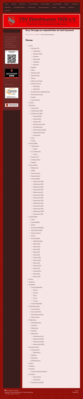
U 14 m (35, 298)
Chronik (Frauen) (35, 176)
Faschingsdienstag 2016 (39, 129)
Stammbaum (36, 379)
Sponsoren (36, 56)
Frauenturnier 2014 (38, 200)
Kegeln (31, 279)
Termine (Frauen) (35, 173)
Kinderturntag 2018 (38, 341)
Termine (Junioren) (36, 233)
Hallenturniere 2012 (38, 211)
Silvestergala (36, 59)
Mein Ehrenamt (35, 75)
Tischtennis (32, 282)
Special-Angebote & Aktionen (39, 371)
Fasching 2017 (37, 121)
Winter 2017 (36, 252)
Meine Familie (37, 377)
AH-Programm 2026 (37, 110)
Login (76, 390)
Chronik (33, 140)
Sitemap (16, 390)
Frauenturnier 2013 (38, 206)
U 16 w (35, 295)
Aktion (33, 70)
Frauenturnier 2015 (38, 197)
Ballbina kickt (34, 168)
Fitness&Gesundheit (34, 306)
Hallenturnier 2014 (38, 203)
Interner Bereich (35, 100)
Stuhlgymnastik (35, 317)
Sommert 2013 (37, 265)
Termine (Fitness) (35, 309)
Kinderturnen (32, 320)
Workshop (33, 355)
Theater (31, 363)
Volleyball (31, 366)
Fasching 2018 (37, 119)
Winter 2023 (36, 246)
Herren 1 (35, 290)
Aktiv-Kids (34, 330)
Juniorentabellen (35, 222)
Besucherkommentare (37, 94)
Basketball (32, 284)
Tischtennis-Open (35, 159)
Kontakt (33, 97)
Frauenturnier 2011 (38, 214)
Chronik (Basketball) (36, 303)
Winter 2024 (36, 244)
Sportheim (32, 368)
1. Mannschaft (35, 146)
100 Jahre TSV (35, 48)
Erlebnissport (34, 333)
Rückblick (33, 67)
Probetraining (36, 352)
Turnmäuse (34, 325)
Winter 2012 (36, 273)
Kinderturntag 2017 (38, 339)
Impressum (7, 392)
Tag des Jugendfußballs (37, 227)
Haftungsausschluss (28, 392)
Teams (33, 219)
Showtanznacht (35, 349)
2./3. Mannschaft (36, 151)
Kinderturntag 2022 (38, 344)
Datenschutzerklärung (16, 392)
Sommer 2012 (37, 271)
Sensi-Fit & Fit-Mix (36, 311)
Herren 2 (35, 292)
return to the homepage (47, 34)
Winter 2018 (36, 249)
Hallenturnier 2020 (38, 181)
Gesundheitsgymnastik (37, 314)
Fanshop (31, 102)
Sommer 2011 (37, 276)
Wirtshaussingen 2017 (39, 124)
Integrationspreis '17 (38, 336)
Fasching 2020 (37, 116)
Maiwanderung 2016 (39, 132)
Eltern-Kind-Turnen (36, 322)
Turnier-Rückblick (35, 178)
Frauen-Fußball (33, 165)
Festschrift (36, 64)
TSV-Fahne (36, 62)
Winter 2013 (36, 268)
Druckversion (9, 390)
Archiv (33, 138)
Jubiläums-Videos (37, 53)
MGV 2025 (36, 89)
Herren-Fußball (33, 143)
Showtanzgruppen (34, 347)
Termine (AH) (35, 108)
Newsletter (32, 374)
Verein (31, 45)
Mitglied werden (35, 72)
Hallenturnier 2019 (38, 184)
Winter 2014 (36, 263)
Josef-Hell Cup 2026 (36, 230)
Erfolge (33, 225)
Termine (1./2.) (35, 157)
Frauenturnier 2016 (38, 195)
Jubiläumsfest (36, 51)
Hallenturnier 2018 (38, 187)
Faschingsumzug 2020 (37, 382)
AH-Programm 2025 (37, 113)
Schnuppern (34, 358)
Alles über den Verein (36, 81)
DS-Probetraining (35, 360)
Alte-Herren (32, 105)
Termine (33, 78)
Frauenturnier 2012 (38, 208)
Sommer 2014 (37, 260)
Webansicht (75, 392)
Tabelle (33, 170)
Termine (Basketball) (36, 287)
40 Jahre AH (36, 135)
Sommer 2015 (37, 257)
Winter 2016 (36, 254)
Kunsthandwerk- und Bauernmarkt (40, 91)
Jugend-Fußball (33, 216)
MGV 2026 (36, 86)
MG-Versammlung (36, 83)
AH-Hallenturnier (38, 127)
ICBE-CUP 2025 (37, 241)
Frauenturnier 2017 (38, 189)
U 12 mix (35, 301)
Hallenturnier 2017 (38, 192)
